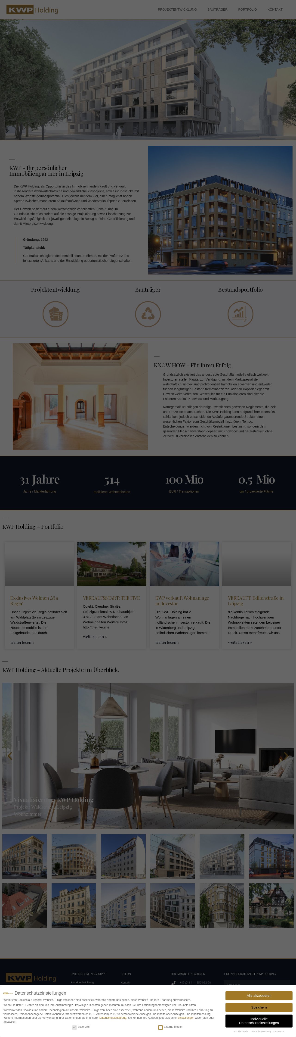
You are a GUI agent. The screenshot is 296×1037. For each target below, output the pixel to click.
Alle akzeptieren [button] (259, 995)
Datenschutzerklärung (112, 1017)
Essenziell (81, 1026)
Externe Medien (170, 1026)
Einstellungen (186, 1017)
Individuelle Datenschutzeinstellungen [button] (259, 1021)
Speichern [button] (259, 1007)
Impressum (278, 1031)
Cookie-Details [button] (241, 1031)
